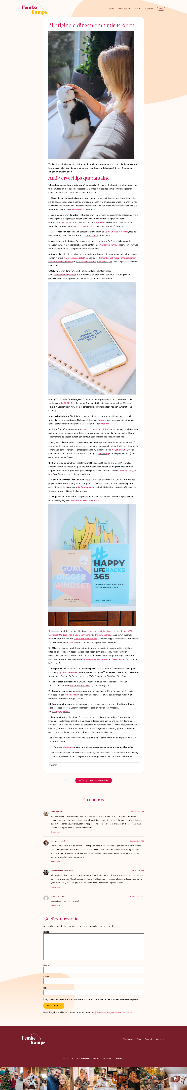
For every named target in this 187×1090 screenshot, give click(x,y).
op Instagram (67, 747)
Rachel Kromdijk (58, 870)
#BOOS (97, 500)
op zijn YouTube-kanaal (66, 672)
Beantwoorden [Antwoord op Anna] (55, 832)
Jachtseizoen (76, 500)
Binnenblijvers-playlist (80, 685)
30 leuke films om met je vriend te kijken (94, 261)
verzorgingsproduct (61, 711)
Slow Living (104, 453)
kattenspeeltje (61, 222)
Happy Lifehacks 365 (123, 631)
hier (72, 642)
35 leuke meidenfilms (63, 261)
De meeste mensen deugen (95, 659)
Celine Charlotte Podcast (116, 231)
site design (120, 1058)
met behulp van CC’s (109, 244)
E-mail (47, 977)
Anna (53, 811)
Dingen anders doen (104, 634)
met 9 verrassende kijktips (76, 258)
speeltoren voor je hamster (84, 226)
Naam (46, 965)
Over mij (137, 8)
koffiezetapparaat (86, 487)
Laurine (54, 841)
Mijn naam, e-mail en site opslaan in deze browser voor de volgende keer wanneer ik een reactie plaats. (91, 999)
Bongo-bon (104, 423)
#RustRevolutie (119, 449)
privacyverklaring (107, 1058)
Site (45, 988)
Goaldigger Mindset (58, 634)
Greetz (103, 420)
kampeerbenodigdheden (65, 274)
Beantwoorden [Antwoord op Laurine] (55, 861)
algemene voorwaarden (90, 1058)
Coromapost (71, 694)
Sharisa (54, 896)
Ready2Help (77, 209)
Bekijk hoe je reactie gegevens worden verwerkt (113, 1012)
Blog (139, 1039)
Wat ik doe (124, 8)
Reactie (47, 932)
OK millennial (92, 235)
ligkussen (100, 222)
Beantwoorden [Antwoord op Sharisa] (55, 905)
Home (111, 8)
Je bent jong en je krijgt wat (99, 631)
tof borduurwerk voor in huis (96, 429)
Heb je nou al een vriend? (79, 634)
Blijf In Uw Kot (67, 403)
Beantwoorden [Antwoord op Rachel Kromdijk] (55, 887)
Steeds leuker (118, 659)
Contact (149, 8)
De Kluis (87, 500)
